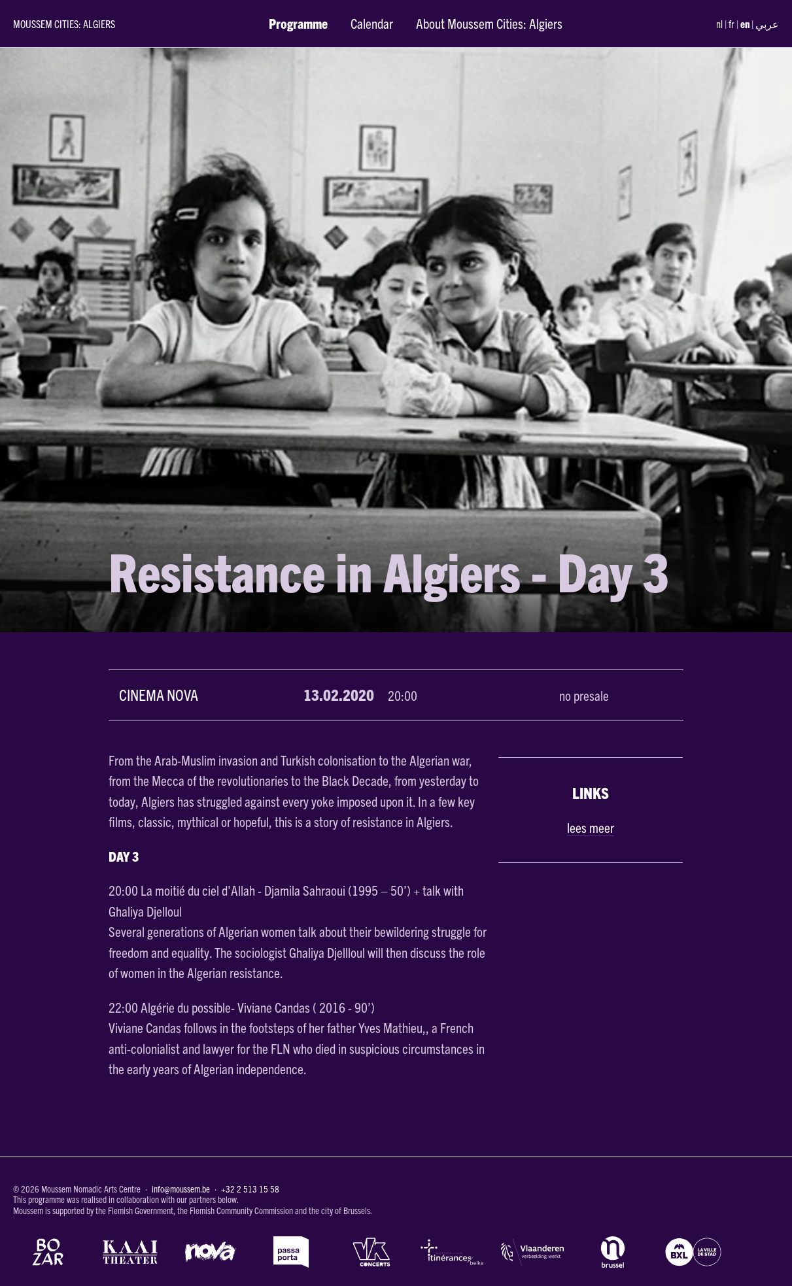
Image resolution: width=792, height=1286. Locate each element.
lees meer (590, 827)
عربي (767, 23)
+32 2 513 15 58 (250, 1188)
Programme (298, 22)
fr (731, 23)
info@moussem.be (181, 1188)
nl (719, 23)
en (744, 23)
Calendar (372, 22)
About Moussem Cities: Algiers (489, 22)
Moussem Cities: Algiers (64, 23)
